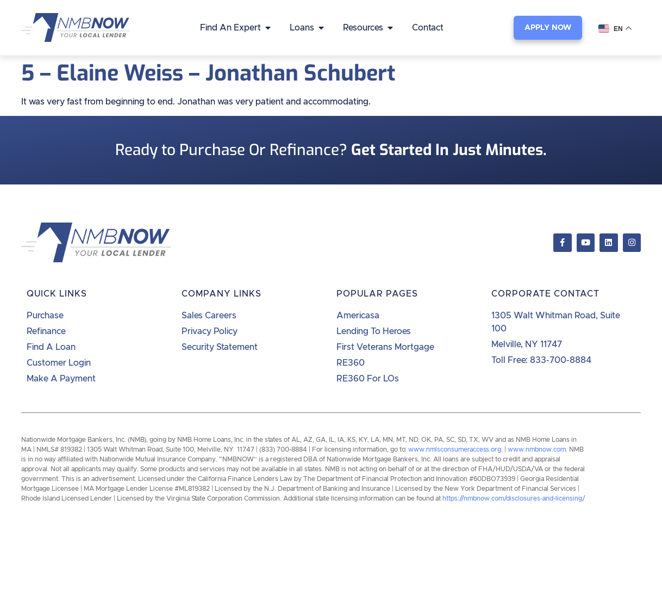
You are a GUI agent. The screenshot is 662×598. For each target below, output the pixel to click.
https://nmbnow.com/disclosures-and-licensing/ (513, 498)
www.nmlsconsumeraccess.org (454, 449)
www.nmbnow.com (537, 449)
